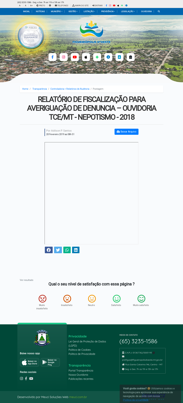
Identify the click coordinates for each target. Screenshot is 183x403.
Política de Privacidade (81, 354)
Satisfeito (116, 300)
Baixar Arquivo (126, 131)
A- (20, 5)
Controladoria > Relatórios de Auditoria (69, 89)
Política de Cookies (79, 349)
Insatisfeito (66, 300)
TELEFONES (61, 5)
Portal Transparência (80, 370)
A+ (31, 5)
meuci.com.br (78, 397)
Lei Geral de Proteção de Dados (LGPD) (87, 343)
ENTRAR (97, 5)
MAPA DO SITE (80, 5)
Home (25, 89)
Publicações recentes (80, 378)
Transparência (39, 89)
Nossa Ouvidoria (78, 374)
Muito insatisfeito (42, 302)
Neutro (92, 300)
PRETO (41, 5)
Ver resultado (26, 280)
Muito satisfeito (141, 300)
